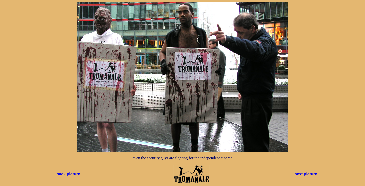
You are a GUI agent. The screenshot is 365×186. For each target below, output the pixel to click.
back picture (68, 174)
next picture (305, 174)
